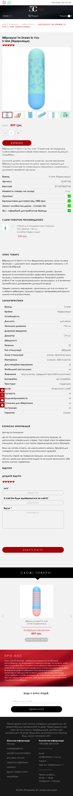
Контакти (11, 767)
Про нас (11, 744)
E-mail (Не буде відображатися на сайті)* (26, 498)
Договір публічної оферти (19, 753)
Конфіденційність (15, 748)
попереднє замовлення (38, 639)
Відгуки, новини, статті (17, 772)
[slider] (8, 45)
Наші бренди (12, 776)
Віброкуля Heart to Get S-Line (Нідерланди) (36, 622)
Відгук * (8, 508)
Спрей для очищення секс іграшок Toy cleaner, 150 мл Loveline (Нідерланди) (35, 228)
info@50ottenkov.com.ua (50, 757)
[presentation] (25, 536)
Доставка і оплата (15, 758)
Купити (17, 143)
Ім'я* (6, 488)
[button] (19, 115)
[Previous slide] (6, 115)
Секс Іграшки (10, 24)
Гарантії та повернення (17, 762)
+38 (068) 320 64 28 (61, 2)
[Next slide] (66, 115)
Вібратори (28, 24)
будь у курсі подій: (36, 693)
